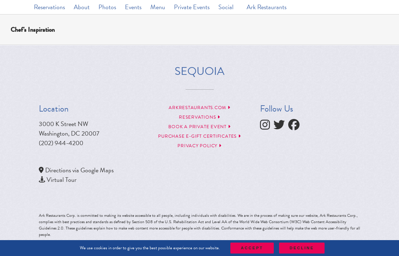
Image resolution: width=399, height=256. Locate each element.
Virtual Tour (62, 179)
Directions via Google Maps (79, 170)
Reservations (199, 117)
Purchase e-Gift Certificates (199, 136)
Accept (252, 248)
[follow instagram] (266, 126)
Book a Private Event (199, 126)
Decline (302, 248)
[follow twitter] (280, 126)
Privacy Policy (199, 145)
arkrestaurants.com (199, 107)
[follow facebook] (295, 126)
